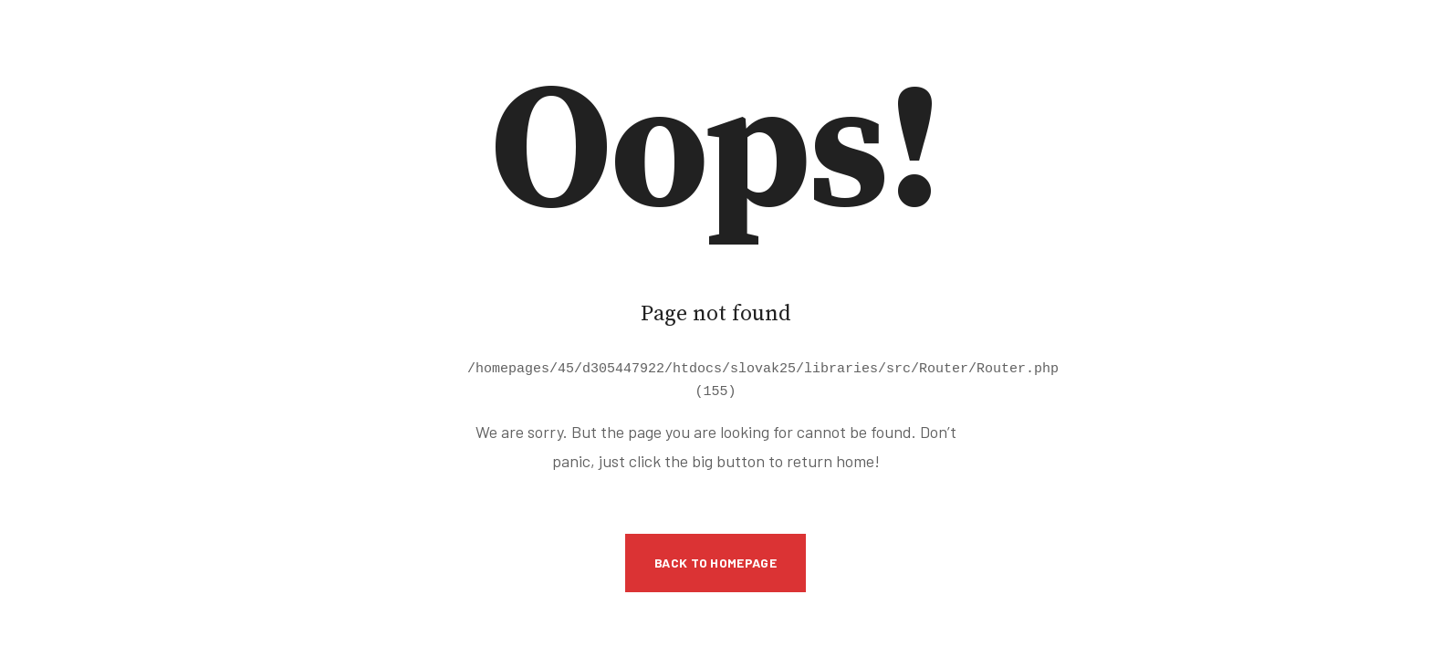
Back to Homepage (715, 560)
